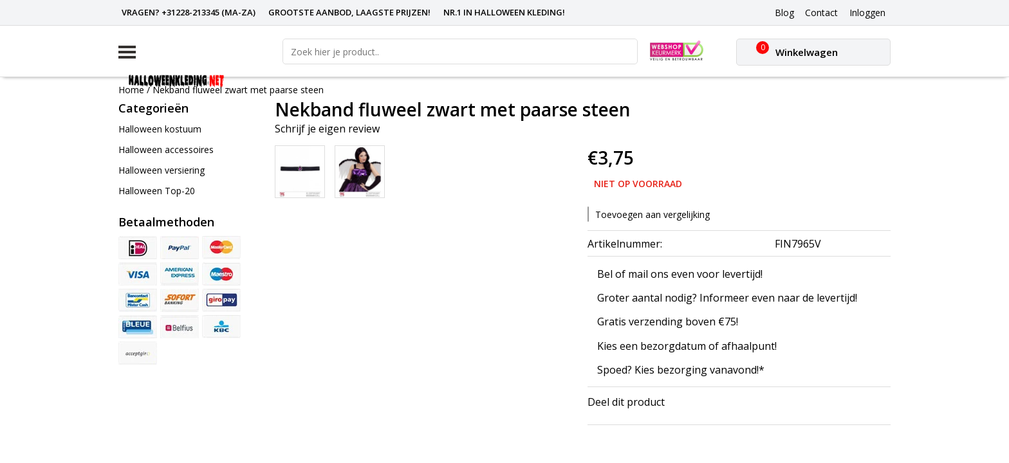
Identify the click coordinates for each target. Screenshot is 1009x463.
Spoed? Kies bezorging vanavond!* (680, 370)
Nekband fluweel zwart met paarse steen (238, 90)
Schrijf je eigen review (327, 129)
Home (131, 90)
